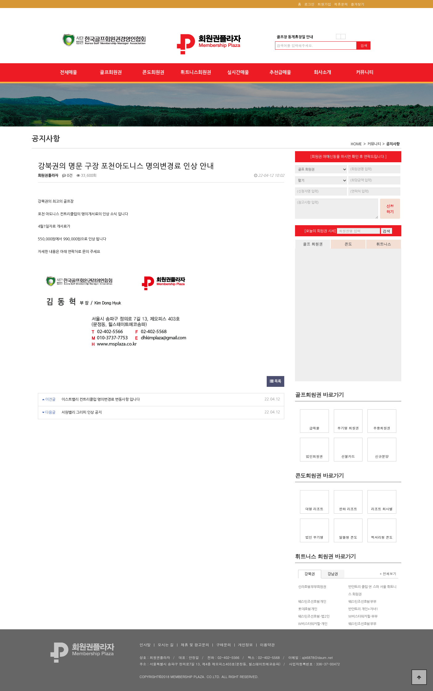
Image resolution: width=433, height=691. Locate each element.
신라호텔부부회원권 (312, 587)
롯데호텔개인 (307, 609)
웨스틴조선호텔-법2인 (314, 616)
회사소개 (322, 72)
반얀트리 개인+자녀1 (363, 609)
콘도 (348, 243)
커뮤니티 (365, 72)
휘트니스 (383, 243)
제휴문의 (341, 4)
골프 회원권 (312, 243)
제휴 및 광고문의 (195, 644)
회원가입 (324, 4)
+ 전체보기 (388, 573)
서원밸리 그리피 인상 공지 (82, 412)
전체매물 (68, 72)
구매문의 (223, 644)
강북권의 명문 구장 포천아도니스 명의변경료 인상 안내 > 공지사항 (216, 44)
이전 (338, 36)
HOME (356, 144)
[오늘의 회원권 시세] (320, 231)
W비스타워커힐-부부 (363, 616)
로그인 (309, 4)
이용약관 (267, 644)
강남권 (333, 574)
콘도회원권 (153, 72)
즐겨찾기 (357, 4)
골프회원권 (111, 72)
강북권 (310, 574)
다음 (343, 36)
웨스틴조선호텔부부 (362, 601)
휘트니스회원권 (195, 72)
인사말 (145, 644)
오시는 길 (166, 644)
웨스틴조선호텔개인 (312, 601)
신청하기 (390, 208)
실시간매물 (238, 72)
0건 (67, 175)
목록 (275, 381)
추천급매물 (280, 72)
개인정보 (245, 644)
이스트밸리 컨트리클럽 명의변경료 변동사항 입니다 (101, 399)
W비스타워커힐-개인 (312, 624)
